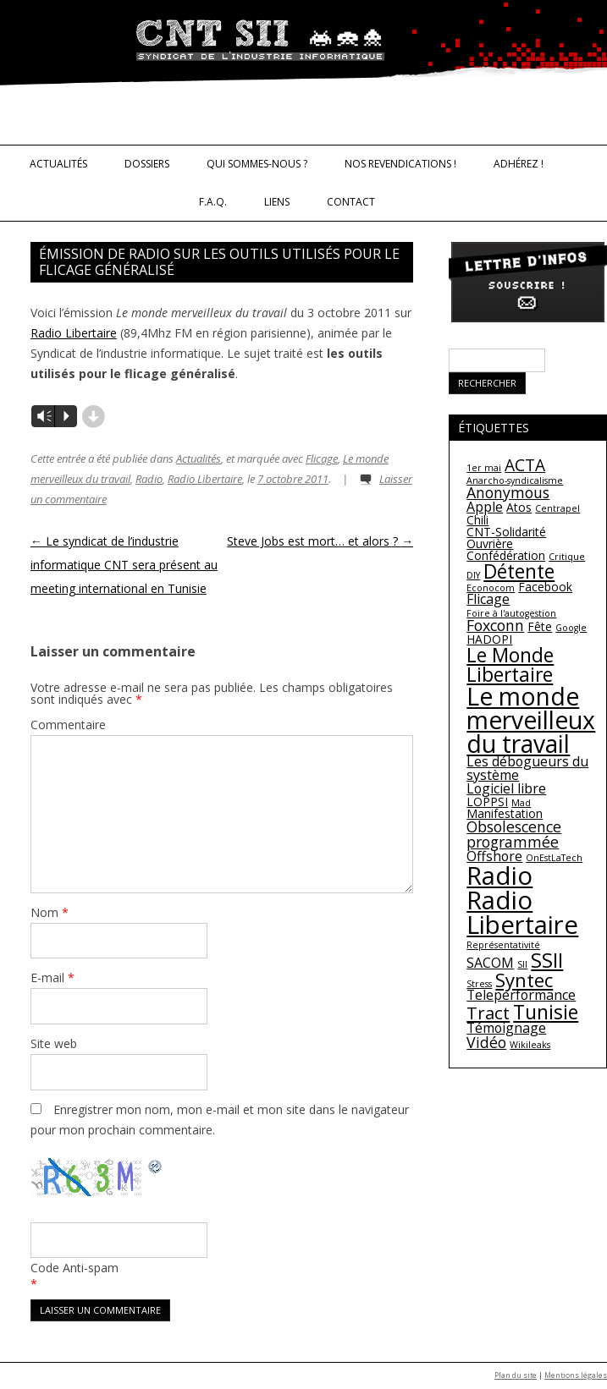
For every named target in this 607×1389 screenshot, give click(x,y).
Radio (149, 478)
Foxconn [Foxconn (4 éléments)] (495, 625)
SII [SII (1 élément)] (522, 964)
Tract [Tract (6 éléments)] (488, 1012)
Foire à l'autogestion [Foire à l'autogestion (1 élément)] (511, 613)
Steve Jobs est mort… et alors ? (320, 541)
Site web (53, 1043)
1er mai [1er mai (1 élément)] (483, 468)
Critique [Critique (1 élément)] (567, 557)
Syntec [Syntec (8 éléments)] (524, 979)
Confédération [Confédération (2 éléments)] (505, 555)
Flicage (322, 458)
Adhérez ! (519, 163)
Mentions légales (575, 1375)
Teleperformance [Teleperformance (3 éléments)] (521, 994)
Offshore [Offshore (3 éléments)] (494, 856)
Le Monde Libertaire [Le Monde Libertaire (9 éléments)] (510, 664)
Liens (277, 202)
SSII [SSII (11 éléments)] (547, 960)
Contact (351, 202)
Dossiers (146, 163)
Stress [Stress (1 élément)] (479, 984)
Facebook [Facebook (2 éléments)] (545, 587)
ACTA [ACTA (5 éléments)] (525, 465)
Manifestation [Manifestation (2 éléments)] (504, 813)
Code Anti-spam (74, 1268)
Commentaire (68, 724)
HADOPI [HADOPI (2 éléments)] (489, 639)
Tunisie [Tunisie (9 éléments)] (545, 1011)
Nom (49, 912)
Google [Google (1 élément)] (571, 628)
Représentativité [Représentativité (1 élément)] (503, 945)
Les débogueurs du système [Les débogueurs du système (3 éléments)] (527, 768)
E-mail (52, 977)
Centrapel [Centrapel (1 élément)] (557, 508)
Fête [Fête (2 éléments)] (539, 626)
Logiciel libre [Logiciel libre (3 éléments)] (506, 788)
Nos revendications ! (400, 163)
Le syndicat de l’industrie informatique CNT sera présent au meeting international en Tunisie (124, 564)
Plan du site (515, 1375)
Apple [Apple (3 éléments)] (484, 506)
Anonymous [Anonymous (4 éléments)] (507, 492)
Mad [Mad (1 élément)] (521, 803)
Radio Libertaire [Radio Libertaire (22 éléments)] (522, 912)
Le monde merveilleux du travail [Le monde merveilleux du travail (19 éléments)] (530, 720)
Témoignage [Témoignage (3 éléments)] (506, 1027)
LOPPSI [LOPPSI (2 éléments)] (487, 801)
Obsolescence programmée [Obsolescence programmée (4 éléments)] (513, 834)
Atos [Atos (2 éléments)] (519, 507)
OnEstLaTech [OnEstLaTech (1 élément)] (554, 858)
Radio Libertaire (73, 333)
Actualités (58, 163)
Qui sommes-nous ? (257, 163)
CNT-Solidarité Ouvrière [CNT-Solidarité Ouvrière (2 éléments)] (506, 538)
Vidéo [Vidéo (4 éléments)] (486, 1042)
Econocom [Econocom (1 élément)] (490, 588)
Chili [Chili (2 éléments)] (477, 520)
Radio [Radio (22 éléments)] (499, 875)
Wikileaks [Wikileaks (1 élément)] (530, 1045)
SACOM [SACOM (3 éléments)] (490, 962)
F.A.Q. (213, 202)
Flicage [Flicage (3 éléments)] (488, 599)
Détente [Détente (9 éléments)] (519, 571)
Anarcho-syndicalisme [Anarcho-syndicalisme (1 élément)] (514, 480)
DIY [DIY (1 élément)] (473, 575)
